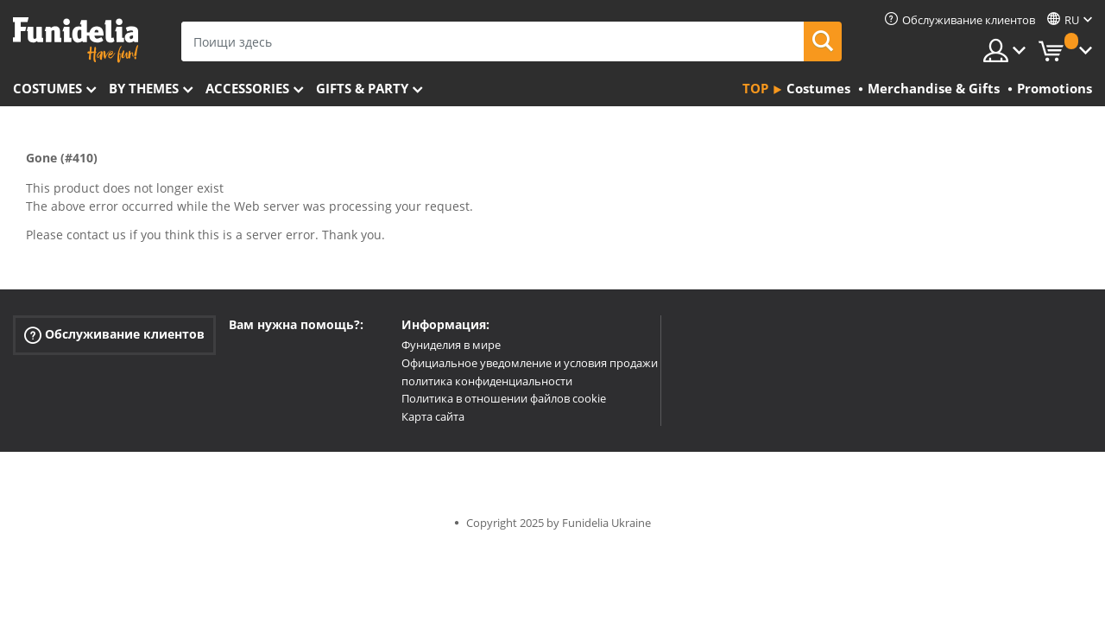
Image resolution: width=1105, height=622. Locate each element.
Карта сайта (432, 416)
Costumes (47, 88)
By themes (144, 88)
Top (755, 88)
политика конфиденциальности (486, 381)
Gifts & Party (362, 88)
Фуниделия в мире (451, 344)
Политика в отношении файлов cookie (503, 398)
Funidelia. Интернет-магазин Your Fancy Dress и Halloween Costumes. (75, 40)
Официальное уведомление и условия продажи (529, 363)
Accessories (247, 88)
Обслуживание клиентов (114, 335)
